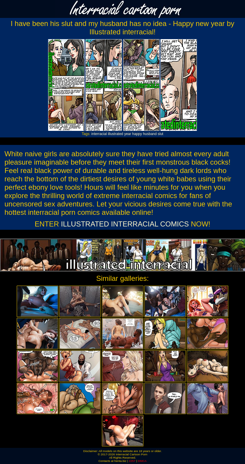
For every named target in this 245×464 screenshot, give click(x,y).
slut (160, 134)
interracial (99, 134)
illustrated (115, 134)
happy (137, 134)
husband (150, 134)
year (127, 134)
